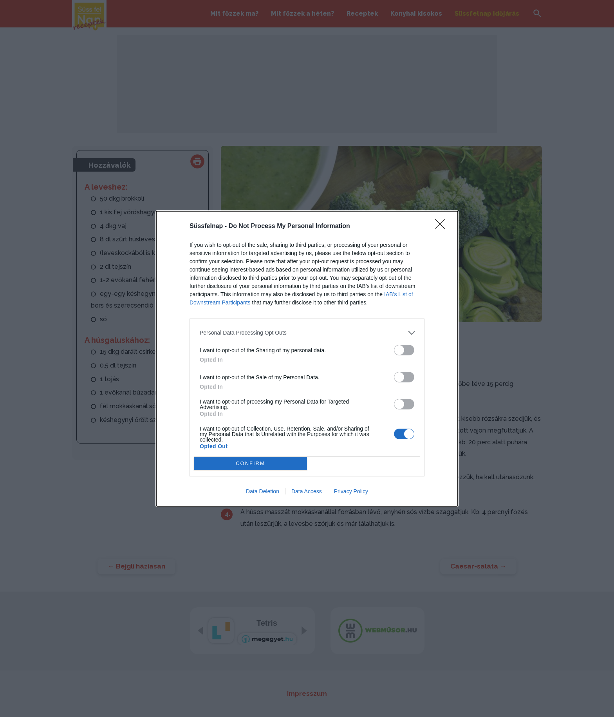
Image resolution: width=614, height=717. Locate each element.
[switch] (404, 349)
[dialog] (307, 358)
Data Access (306, 491)
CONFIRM (250, 463)
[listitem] (307, 332)
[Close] (442, 226)
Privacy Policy (351, 491)
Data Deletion (262, 491)
